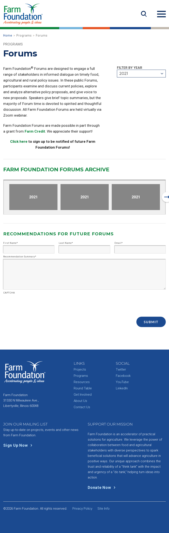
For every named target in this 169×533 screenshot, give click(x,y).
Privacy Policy (82, 509)
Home (7, 35)
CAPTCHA (9, 293)
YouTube (122, 382)
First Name (10, 243)
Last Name (66, 243)
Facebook (123, 376)
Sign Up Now (18, 445)
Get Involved (83, 395)
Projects (80, 369)
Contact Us (82, 407)
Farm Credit (35, 131)
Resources (82, 382)
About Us (80, 401)
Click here (18, 141)
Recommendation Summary (19, 257)
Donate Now (102, 487)
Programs (81, 376)
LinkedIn (122, 388)
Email (119, 243)
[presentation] (36, 303)
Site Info (103, 509)
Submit (151, 322)
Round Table (83, 388)
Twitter (121, 369)
